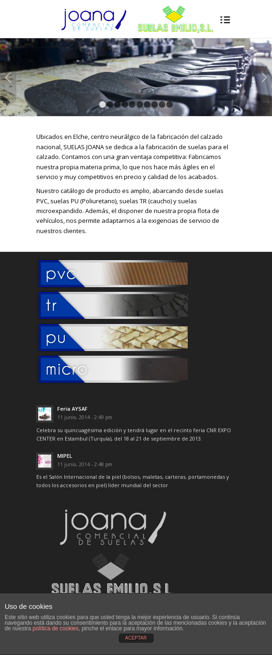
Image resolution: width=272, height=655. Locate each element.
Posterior (264, 77)
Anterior (8, 77)
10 (169, 104)
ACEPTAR (136, 638)
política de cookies (56, 628)
